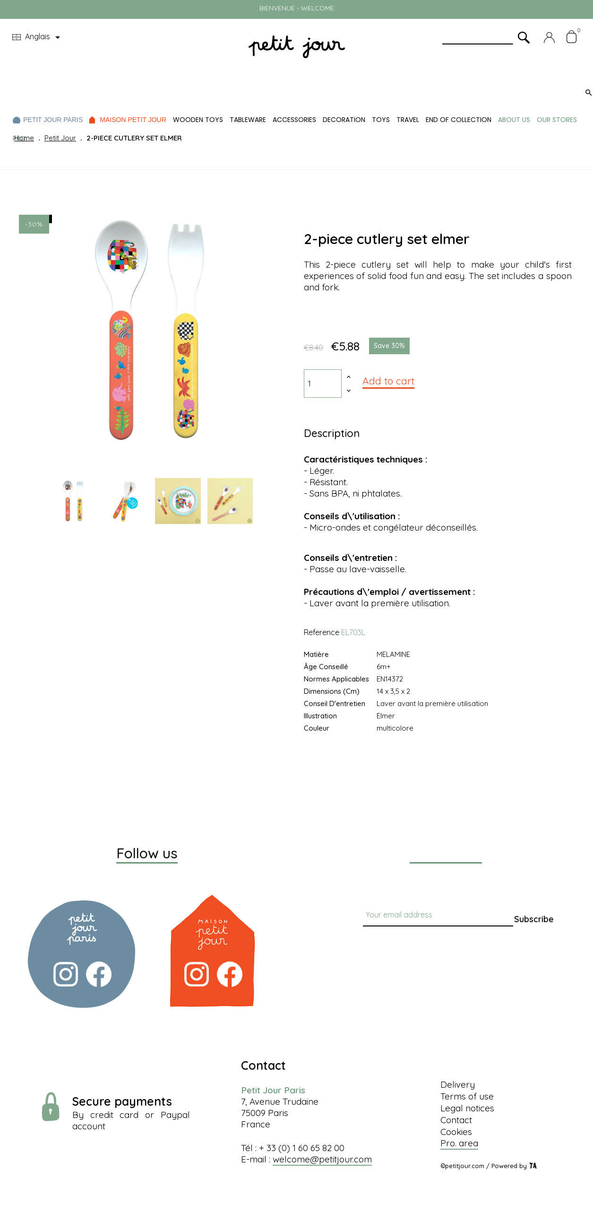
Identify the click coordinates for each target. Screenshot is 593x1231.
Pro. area (459, 1143)
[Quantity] (323, 383)
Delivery (457, 1084)
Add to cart (388, 381)
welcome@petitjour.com (322, 1159)
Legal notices (467, 1108)
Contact (456, 1120)
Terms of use (467, 1096)
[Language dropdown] (37, 37)
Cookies (456, 1131)
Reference (321, 632)
